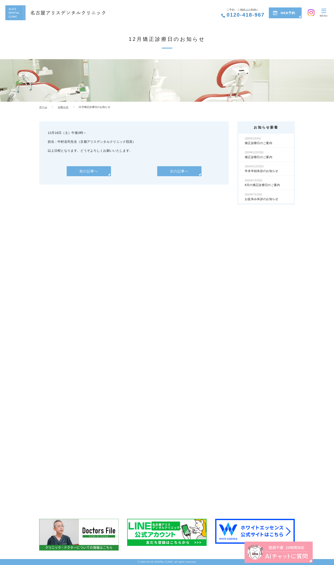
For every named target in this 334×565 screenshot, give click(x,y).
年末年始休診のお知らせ (261, 169)
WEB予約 (288, 13)
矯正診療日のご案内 (258, 141)
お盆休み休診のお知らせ (261, 197)
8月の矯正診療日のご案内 (262, 183)
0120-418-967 (246, 13)
